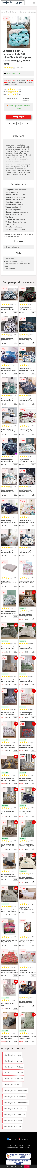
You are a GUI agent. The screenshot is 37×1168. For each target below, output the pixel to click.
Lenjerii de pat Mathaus (8, 12)
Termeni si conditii (14, 1145)
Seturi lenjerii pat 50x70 (12, 1085)
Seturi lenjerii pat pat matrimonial (16, 1102)
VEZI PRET (18, 116)
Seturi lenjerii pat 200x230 (13, 1079)
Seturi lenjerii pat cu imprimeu (15, 1108)
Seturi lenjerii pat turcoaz (13, 1061)
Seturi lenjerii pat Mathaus (27, 12)
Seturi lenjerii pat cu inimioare (15, 1097)
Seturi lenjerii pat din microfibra (15, 1091)
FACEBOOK (12, 1139)
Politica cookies (24, 1148)
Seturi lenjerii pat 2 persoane (14, 1114)
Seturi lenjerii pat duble (12, 1126)
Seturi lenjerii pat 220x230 (13, 1073)
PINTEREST (24, 1139)
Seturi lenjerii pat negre (12, 1055)
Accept (26, 1166)
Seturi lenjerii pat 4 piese (13, 1120)
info (15, 313)
